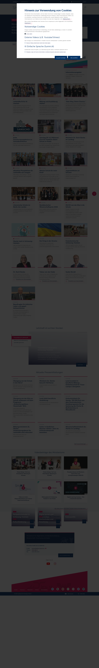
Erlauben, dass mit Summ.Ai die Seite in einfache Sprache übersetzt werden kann (45, 52)
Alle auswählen (74, 57)
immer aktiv (29, 33)
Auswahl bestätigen (61, 57)
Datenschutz (57, 19)
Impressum (27, 23)
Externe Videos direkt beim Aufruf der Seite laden (37, 43)
